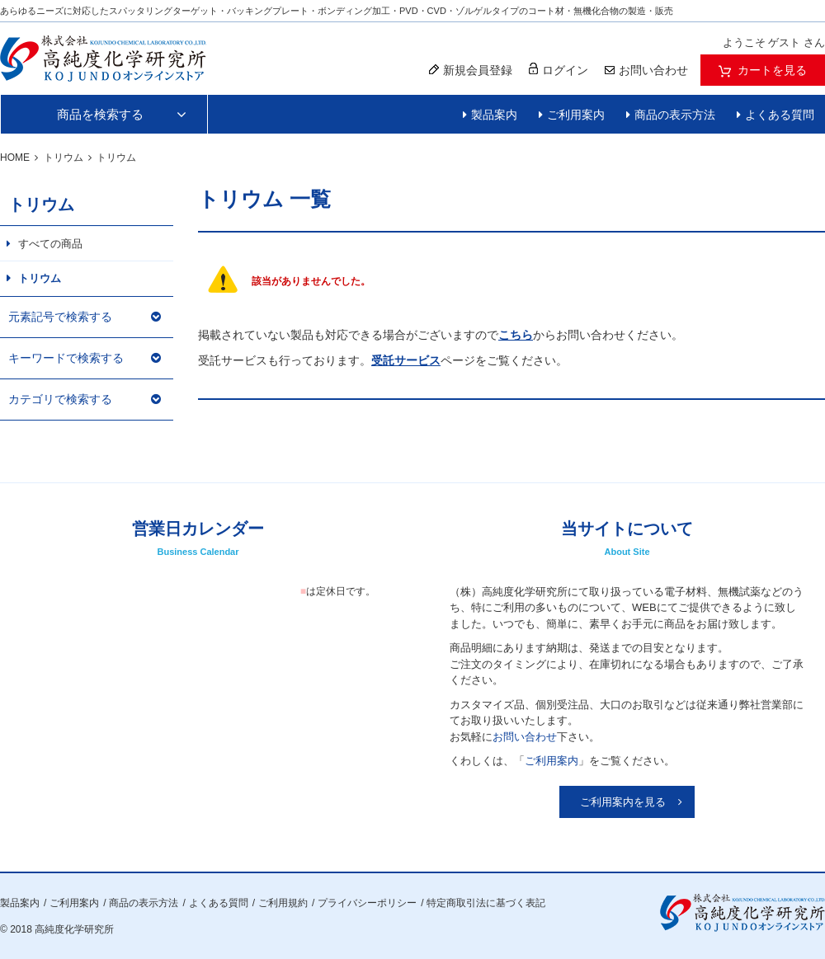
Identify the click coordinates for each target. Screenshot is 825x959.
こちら (515, 334)
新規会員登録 (470, 70)
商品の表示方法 (674, 114)
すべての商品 (50, 243)
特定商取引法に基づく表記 (486, 903)
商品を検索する (100, 114)
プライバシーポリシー (367, 903)
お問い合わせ (525, 737)
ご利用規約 (283, 903)
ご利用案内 (576, 114)
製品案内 (494, 114)
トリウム (63, 157)
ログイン (558, 70)
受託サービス (406, 360)
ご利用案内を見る (623, 802)
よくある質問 (779, 114)
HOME (15, 157)
